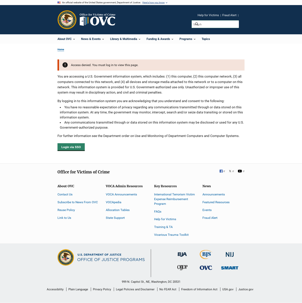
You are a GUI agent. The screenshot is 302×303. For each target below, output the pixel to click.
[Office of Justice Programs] (67, 19)
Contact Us (64, 194)
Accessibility (55, 289)
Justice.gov (245, 289)
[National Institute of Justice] (230, 253)
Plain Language (78, 289)
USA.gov (227, 289)
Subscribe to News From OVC (77, 202)
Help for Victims (208, 15)
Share (243, 15)
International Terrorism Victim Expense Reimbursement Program (174, 199)
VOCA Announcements (121, 194)
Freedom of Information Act (199, 289)
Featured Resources (216, 202)
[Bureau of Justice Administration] (182, 252)
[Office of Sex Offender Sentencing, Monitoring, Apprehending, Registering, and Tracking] (229, 267)
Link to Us (64, 218)
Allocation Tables (118, 210)
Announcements (213, 194)
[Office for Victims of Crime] (206, 267)
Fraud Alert (229, 15)
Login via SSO (71, 147)
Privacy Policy (102, 289)
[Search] (215, 24)
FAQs (157, 211)
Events (207, 210)
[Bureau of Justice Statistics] (206, 257)
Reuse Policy (66, 210)
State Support (115, 218)
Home (60, 49)
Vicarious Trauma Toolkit (171, 235)
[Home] (99, 19)
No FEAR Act (167, 289)
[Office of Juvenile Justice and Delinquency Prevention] (182, 268)
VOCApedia (113, 202)
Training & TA (163, 227)
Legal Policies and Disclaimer (135, 289)
